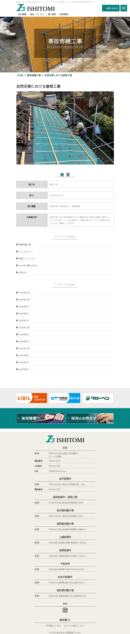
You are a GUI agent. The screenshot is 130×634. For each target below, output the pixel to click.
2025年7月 (24, 320)
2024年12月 (24, 327)
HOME (20, 75)
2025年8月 (24, 313)
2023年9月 (24, 355)
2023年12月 (24, 348)
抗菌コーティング (27, 258)
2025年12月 (24, 292)
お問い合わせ (112, 8)
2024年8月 (24, 341)
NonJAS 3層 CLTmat (28, 265)
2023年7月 (24, 362)
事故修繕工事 (34, 75)
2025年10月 (24, 299)
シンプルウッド (26, 251)
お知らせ (23, 272)
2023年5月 (24, 369)
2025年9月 (24, 306)
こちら (57, 625)
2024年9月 (24, 334)
